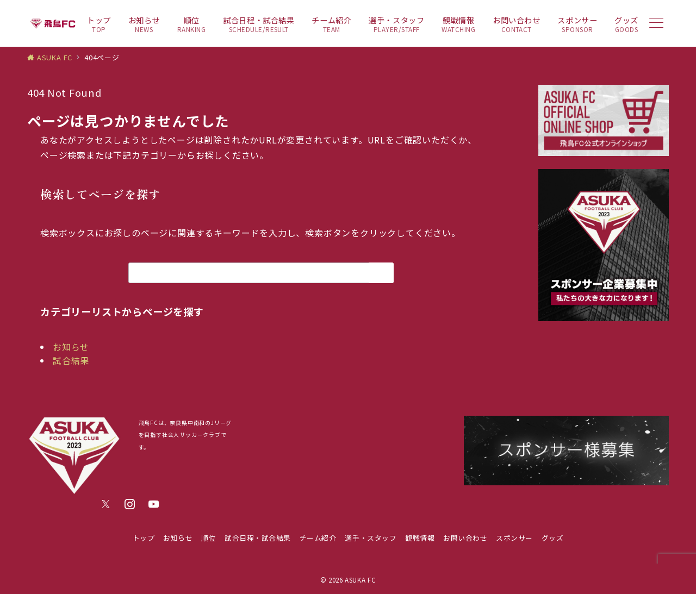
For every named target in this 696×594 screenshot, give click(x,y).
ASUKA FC (360, 580)
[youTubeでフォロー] (153, 504)
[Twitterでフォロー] (106, 504)
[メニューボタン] (656, 23)
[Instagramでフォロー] (130, 504)
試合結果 (71, 360)
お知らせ (71, 346)
